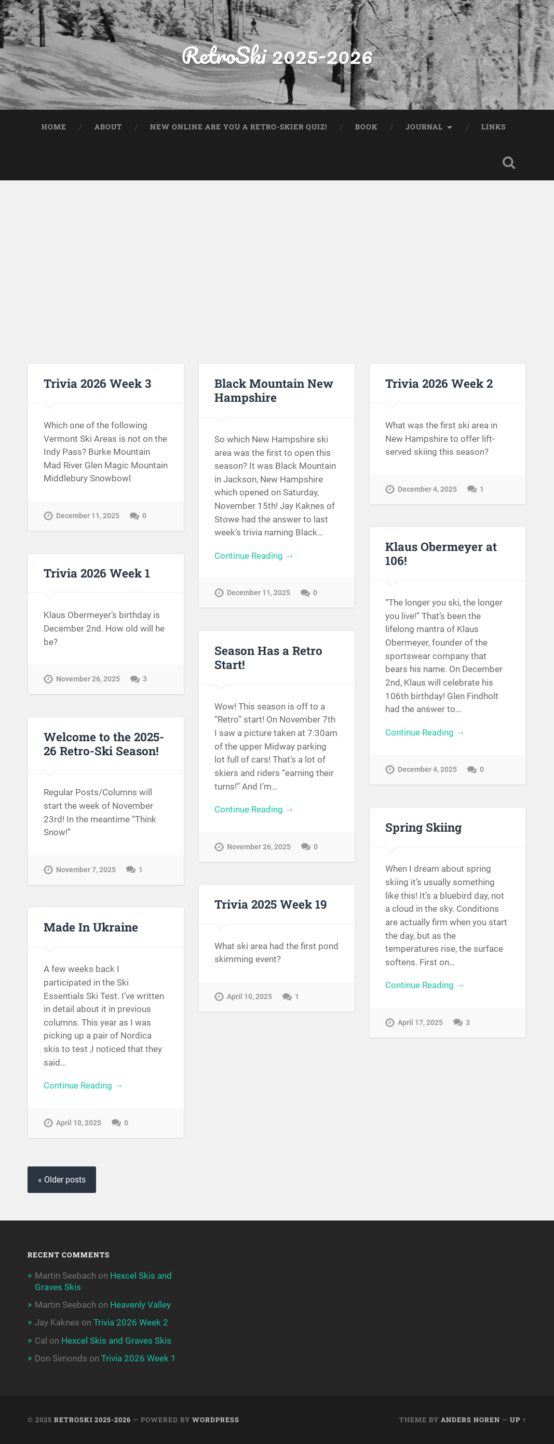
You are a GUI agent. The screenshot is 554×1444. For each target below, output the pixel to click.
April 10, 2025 (249, 996)
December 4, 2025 (427, 489)
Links (493, 127)
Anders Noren (470, 1419)
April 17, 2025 (420, 1022)
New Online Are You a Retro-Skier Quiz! (238, 127)
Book (366, 127)
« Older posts (62, 1180)
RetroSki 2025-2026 (277, 54)
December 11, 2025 (87, 515)
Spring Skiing (423, 827)
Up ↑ (518, 1419)
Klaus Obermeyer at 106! (441, 553)
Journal (424, 127)
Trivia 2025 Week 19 (270, 904)
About (108, 127)
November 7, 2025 (86, 869)
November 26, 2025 (88, 679)
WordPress (215, 1419)
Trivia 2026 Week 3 (97, 383)
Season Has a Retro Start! (268, 657)
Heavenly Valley (140, 1304)
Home (54, 127)
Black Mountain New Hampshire (273, 390)
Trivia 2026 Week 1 (97, 573)
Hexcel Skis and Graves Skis (116, 1340)
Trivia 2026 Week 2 (439, 383)
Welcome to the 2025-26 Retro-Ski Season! (104, 743)
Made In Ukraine (91, 927)
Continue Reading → (254, 555)
